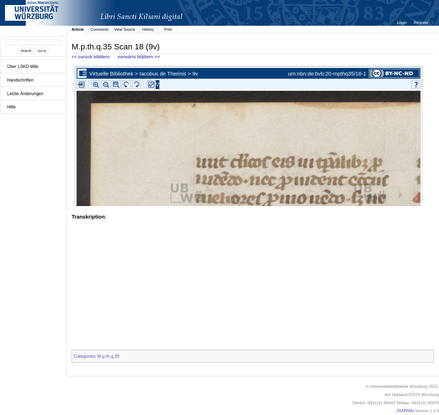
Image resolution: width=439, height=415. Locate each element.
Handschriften (20, 80)
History (148, 29)
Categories (84, 356)
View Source (124, 29)
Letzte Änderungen (25, 93)
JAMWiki (405, 410)
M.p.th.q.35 (108, 356)
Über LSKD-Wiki (22, 66)
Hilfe (11, 106)
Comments (100, 29)
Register (421, 22)
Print (168, 29)
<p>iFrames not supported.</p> (253, 134)
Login (402, 22)
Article (78, 29)
